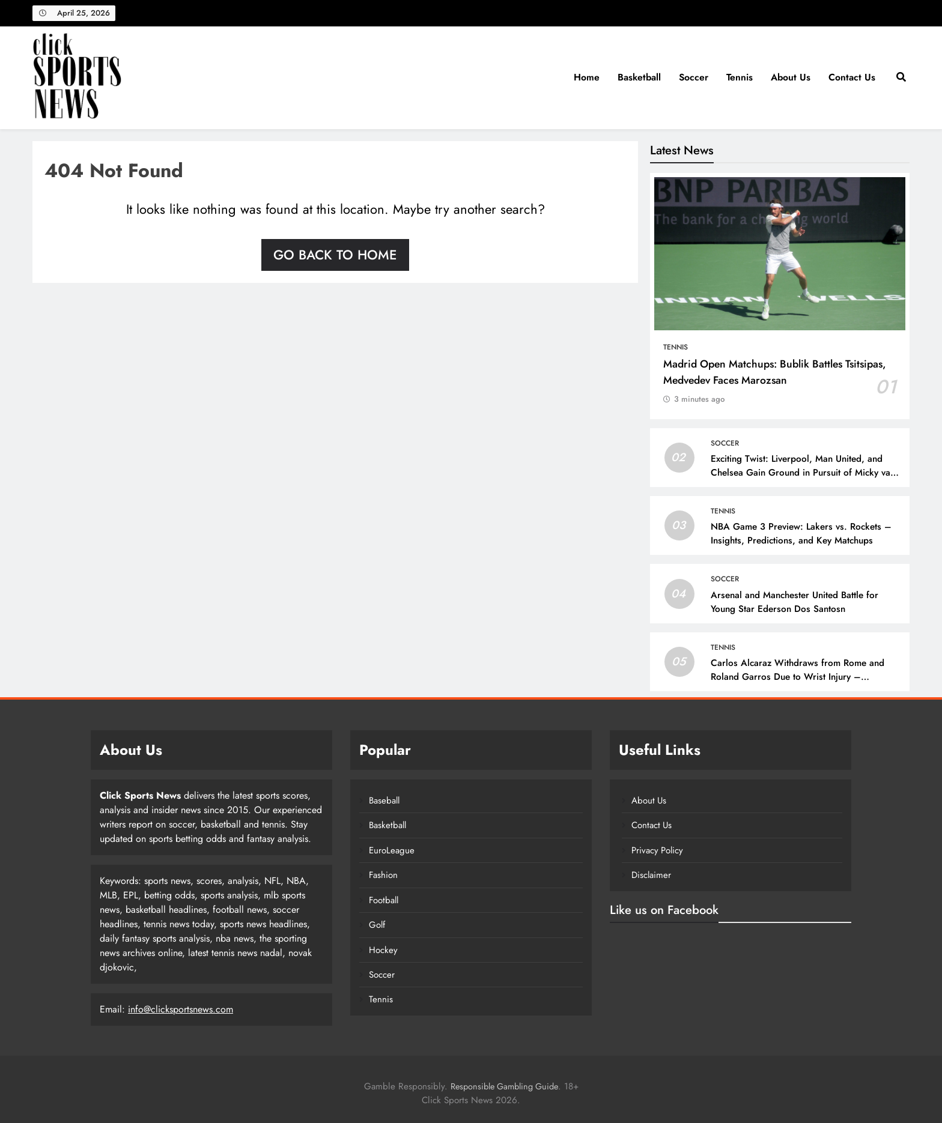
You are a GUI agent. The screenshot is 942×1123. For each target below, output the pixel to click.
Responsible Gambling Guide (504, 1086)
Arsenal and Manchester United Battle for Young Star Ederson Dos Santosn (794, 602)
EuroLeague (392, 850)
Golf (377, 924)
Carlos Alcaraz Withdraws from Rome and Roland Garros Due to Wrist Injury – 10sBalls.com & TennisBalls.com (797, 676)
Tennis (739, 77)
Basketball (639, 77)
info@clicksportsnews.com (180, 1009)
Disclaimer (651, 875)
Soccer (693, 77)
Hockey (383, 950)
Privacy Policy (657, 850)
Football (383, 900)
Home (587, 77)
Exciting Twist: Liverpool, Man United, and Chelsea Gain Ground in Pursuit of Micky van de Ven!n (803, 472)
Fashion (383, 875)
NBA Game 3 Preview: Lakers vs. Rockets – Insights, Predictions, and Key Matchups (801, 533)
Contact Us (851, 77)
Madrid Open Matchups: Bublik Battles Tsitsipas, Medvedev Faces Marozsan (774, 371)
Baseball (384, 800)
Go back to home (335, 254)
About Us (790, 77)
